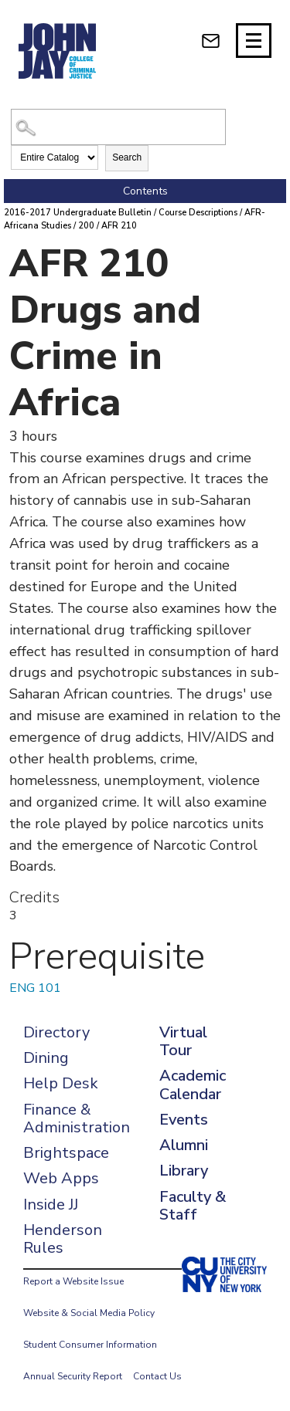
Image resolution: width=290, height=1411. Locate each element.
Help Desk (60, 1083)
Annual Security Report (72, 1376)
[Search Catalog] (118, 127)
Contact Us (157, 1376)
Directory (56, 1032)
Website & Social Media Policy (89, 1313)
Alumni (183, 1145)
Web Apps (61, 1178)
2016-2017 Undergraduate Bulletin (78, 212)
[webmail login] (210, 40)
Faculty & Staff (192, 1205)
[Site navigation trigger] (253, 40)
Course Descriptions (198, 212)
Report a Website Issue (73, 1281)
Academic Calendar (192, 1084)
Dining (46, 1057)
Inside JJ (50, 1204)
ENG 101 (35, 988)
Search (127, 157)
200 (86, 226)
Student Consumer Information (90, 1344)
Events (183, 1119)
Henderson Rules (62, 1239)
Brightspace (66, 1152)
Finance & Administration (76, 1118)
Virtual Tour (183, 1041)
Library (183, 1170)
